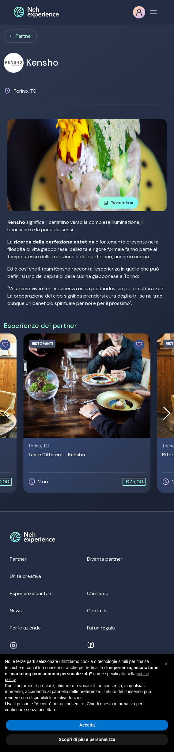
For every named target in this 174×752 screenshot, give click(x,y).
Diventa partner (105, 559)
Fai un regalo (101, 628)
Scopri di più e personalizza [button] (87, 739)
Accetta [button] (87, 725)
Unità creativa (25, 576)
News (16, 610)
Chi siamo (97, 593)
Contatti (96, 610)
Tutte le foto (118, 203)
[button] (167, 413)
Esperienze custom (31, 593)
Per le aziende (25, 628)
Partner (24, 36)
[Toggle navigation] (153, 11)
